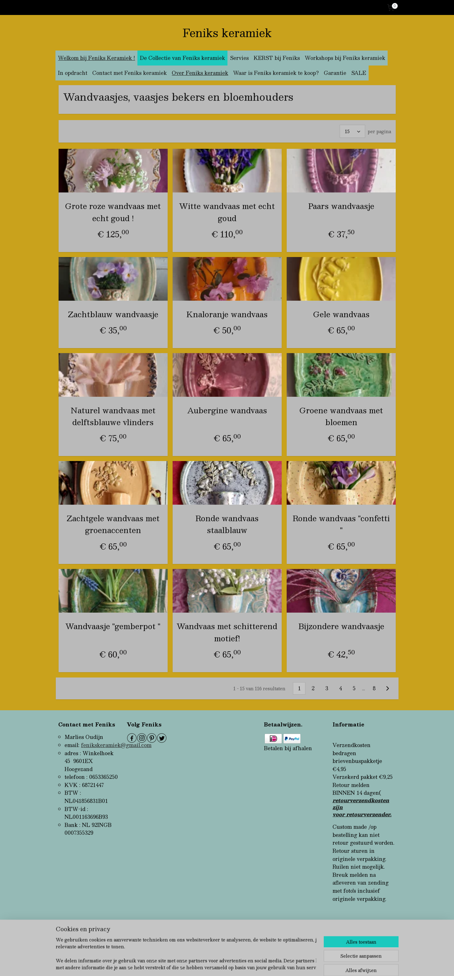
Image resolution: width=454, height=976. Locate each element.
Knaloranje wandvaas (227, 314)
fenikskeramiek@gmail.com (116, 745)
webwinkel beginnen (241, 965)
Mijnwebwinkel (296, 965)
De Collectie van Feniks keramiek (182, 58)
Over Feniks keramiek (200, 73)
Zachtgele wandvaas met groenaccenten (112, 524)
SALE (358, 73)
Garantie (335, 73)
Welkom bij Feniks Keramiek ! (96, 58)
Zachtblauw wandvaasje (113, 314)
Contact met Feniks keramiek (129, 73)
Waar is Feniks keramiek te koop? (276, 73)
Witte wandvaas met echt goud (227, 212)
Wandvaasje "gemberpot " (112, 626)
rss (217, 965)
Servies (239, 58)
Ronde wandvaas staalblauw (227, 524)
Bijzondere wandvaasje (341, 626)
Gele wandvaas (341, 314)
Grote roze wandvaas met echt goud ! (113, 212)
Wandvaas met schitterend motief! (227, 632)
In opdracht (72, 73)
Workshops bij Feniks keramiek (345, 58)
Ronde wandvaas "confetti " (341, 524)
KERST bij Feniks (277, 58)
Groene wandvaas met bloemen (341, 416)
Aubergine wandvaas (227, 410)
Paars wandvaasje (341, 206)
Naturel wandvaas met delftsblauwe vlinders (112, 416)
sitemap (205, 965)
